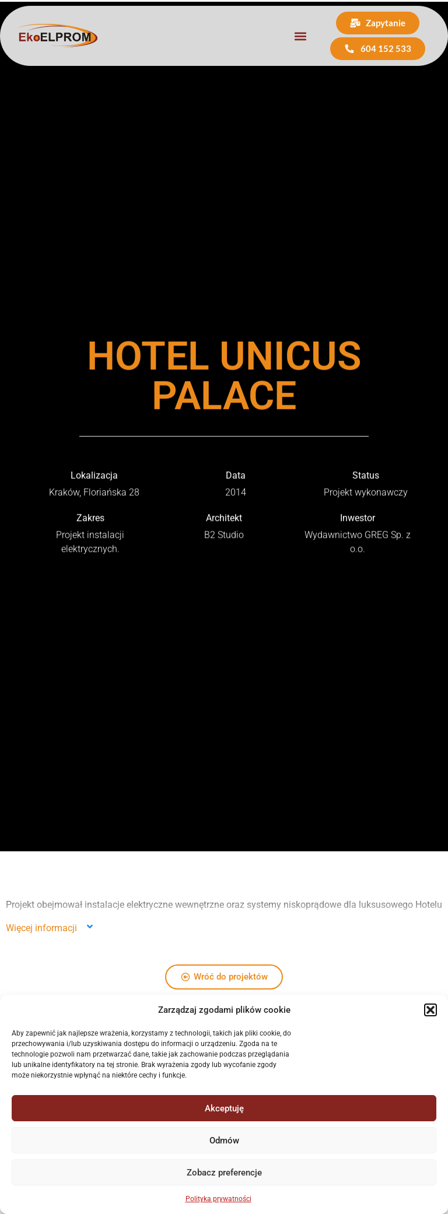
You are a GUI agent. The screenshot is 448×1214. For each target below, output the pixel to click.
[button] (430, 1010)
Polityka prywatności (218, 1199)
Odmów (224, 1140)
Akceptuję (224, 1108)
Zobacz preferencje (224, 1172)
